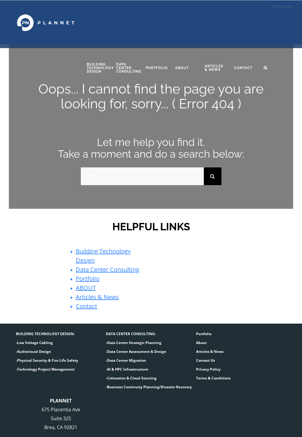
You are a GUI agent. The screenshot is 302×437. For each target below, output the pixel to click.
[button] (274, 68)
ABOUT (86, 288)
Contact (86, 306)
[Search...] (142, 176)
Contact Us (205, 360)
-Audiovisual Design (33, 351)
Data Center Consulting (107, 269)
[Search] (212, 176)
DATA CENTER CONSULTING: (131, 333)
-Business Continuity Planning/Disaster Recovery (149, 386)
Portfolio (87, 279)
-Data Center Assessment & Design (136, 351)
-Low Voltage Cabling (34, 342)
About (201, 342)
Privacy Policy (208, 369)
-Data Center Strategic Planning (133, 342)
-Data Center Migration (126, 360)
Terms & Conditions (213, 378)
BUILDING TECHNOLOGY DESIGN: (45, 333)
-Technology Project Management (45, 369)
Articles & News (97, 297)
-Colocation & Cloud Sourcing (131, 378)
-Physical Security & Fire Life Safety (47, 360)
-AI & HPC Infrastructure (127, 369)
